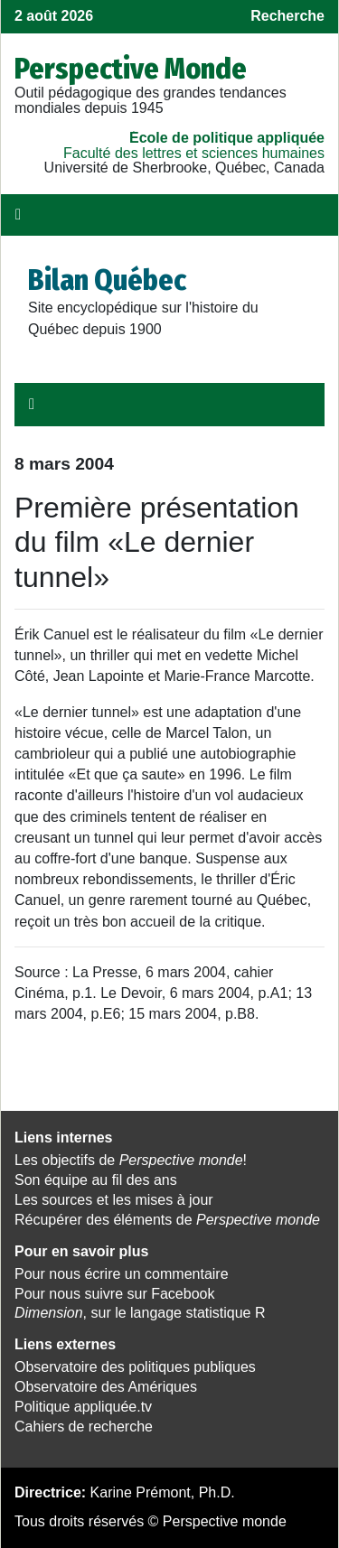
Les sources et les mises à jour (113, 1200)
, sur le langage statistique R (139, 1312)
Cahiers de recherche (83, 1426)
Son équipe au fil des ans (95, 1180)
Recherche (287, 15)
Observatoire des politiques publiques (135, 1367)
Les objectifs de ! (130, 1160)
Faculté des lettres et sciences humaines (194, 153)
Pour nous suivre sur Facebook (114, 1293)
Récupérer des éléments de (167, 1219)
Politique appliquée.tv (83, 1406)
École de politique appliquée (227, 137)
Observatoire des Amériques (105, 1386)
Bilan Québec (107, 280)
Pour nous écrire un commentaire (121, 1274)
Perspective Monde (130, 68)
